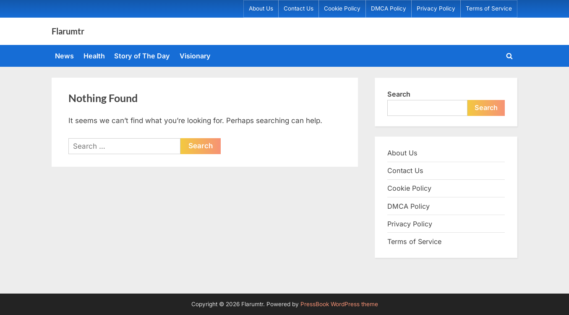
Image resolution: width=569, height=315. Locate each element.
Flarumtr (68, 31)
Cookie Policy (342, 8)
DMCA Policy (388, 8)
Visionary (195, 56)
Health (94, 56)
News (64, 56)
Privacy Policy (436, 8)
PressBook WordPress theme (339, 304)
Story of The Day (142, 56)
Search (398, 94)
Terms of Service (489, 8)
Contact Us (298, 8)
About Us (261, 8)
